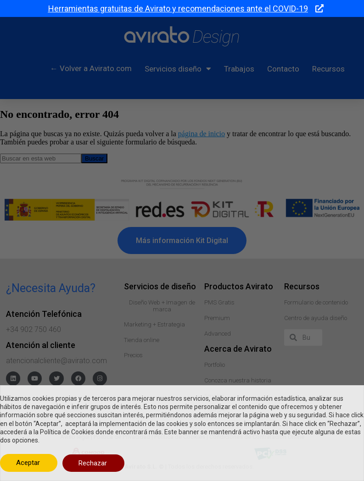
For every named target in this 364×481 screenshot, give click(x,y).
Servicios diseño (178, 68)
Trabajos (239, 68)
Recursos (328, 68)
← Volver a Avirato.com (91, 68)
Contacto (283, 68)
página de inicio (201, 134)
